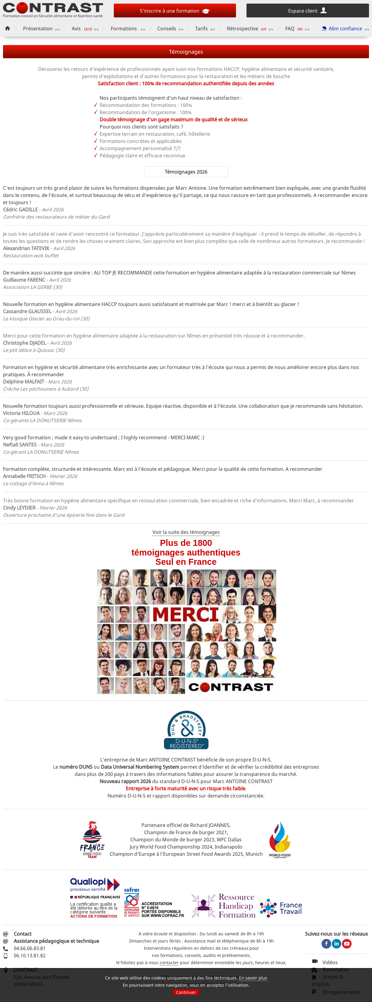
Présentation (41, 28)
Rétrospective (250, 28)
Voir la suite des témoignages (186, 532)
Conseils (170, 28)
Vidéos (324, 962)
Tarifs (205, 28)
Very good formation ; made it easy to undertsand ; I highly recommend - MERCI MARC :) (103, 437)
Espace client (307, 10)
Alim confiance (345, 28)
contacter (169, 962)
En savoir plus (253, 978)
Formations (128, 28)
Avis (85, 28)
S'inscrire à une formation (175, 12)
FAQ (297, 28)
